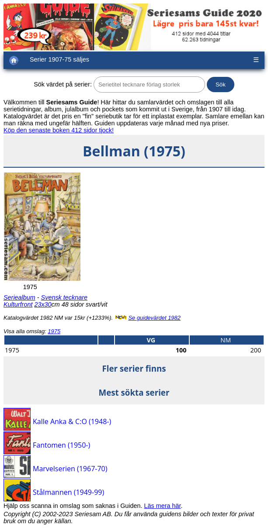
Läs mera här (162, 505)
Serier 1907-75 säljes (59, 59)
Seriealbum (19, 297)
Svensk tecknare (64, 297)
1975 (54, 331)
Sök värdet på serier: (63, 84)
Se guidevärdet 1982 (154, 317)
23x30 (42, 304)
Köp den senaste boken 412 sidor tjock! (58, 130)
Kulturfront (17, 304)
